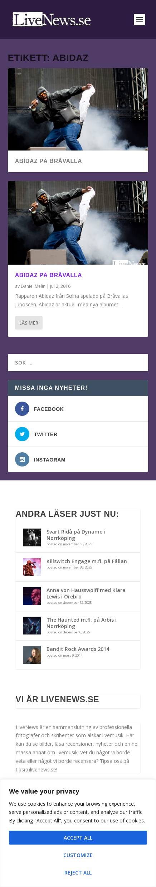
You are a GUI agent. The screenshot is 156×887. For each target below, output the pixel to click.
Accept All (78, 837)
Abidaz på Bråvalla (48, 161)
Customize (78, 855)
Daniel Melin (33, 286)
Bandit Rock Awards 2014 (78, 649)
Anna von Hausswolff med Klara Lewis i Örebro (86, 593)
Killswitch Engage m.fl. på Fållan (87, 561)
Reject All (78, 872)
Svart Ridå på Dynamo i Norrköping (76, 534)
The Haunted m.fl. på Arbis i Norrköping (82, 622)
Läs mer (28, 323)
